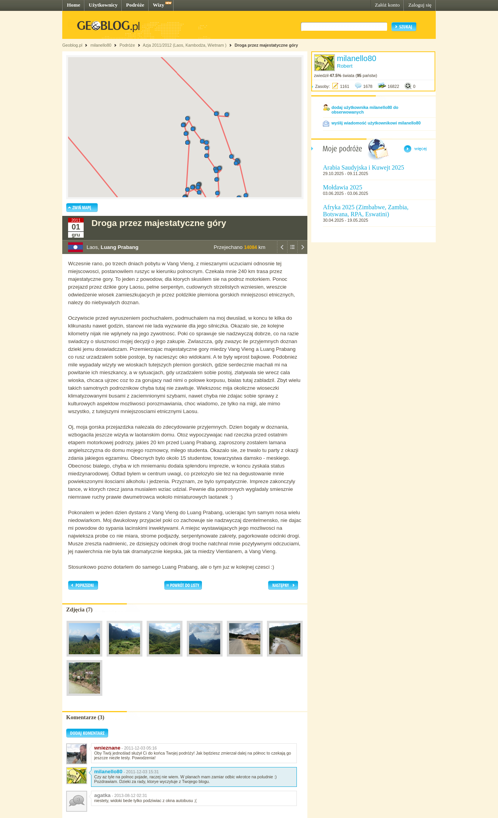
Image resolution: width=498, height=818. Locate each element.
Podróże (135, 5)
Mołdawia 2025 (342, 187)
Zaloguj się (419, 5)
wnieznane (107, 748)
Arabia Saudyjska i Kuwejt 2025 (363, 167)
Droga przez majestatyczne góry (266, 45)
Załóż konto (387, 5)
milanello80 (100, 45)
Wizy (158, 5)
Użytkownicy (103, 5)
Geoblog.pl (72, 45)
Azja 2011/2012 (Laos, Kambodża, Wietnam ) (184, 45)
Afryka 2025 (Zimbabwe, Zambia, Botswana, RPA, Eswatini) (366, 210)
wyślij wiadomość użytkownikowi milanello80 (376, 123)
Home (73, 5)
